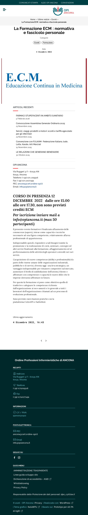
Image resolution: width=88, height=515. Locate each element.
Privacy (38, 503)
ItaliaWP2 (34, 507)
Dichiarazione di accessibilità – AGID (33, 479)
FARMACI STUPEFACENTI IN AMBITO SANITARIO (39, 117)
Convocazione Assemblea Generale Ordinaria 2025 (40, 124)
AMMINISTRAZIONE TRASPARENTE (31, 470)
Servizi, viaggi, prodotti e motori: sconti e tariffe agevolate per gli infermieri (44, 134)
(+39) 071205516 (20, 388)
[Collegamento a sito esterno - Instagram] (19, 457)
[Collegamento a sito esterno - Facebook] (14, 457)
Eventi (37, 43)
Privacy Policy (20, 487)
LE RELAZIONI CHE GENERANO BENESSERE (37, 153)
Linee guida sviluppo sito (26, 475)
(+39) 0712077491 (21, 397)
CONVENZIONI (67, 3)
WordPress (66, 503)
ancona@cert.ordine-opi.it (30, 184)
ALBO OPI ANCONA (49, 3)
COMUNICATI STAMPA (28, 3)
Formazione (48, 43)
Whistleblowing (21, 483)
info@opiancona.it (28, 187)
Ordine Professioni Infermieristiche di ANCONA (44, 360)
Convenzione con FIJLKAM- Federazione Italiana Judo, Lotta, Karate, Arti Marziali (42, 144)
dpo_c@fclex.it (68, 494)
